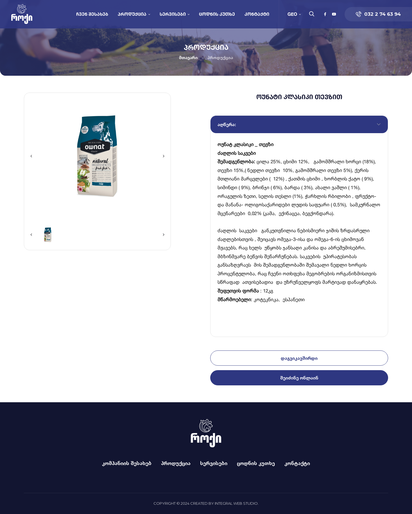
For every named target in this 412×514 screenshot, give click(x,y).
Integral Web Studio (236, 503)
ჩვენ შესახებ (92, 14)
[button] (31, 156)
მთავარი (188, 57)
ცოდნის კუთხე (217, 14)
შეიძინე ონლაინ (299, 378)
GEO (292, 14)
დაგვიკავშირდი (299, 358)
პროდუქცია (132, 14)
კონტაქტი (257, 14)
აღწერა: (227, 124)
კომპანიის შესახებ (126, 463)
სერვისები (173, 14)
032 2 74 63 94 (378, 14)
